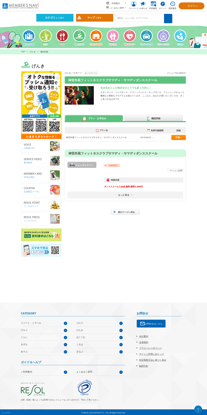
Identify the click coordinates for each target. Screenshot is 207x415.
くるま (79, 343)
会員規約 (143, 340)
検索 (168, 18)
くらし (24, 335)
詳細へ (179, 136)
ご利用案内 (26, 370)
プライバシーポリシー (150, 346)
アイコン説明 (176, 169)
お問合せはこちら (154, 322)
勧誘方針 (143, 364)
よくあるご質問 (84, 370)
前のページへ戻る (126, 210)
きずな (24, 343)
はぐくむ (80, 335)
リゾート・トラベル (31, 321)
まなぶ (79, 350)
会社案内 (143, 334)
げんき (33, 50)
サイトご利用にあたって (151, 352)
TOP (23, 50)
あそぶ (24, 350)
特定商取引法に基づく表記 (152, 358)
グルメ (24, 328)
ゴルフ (79, 321)
